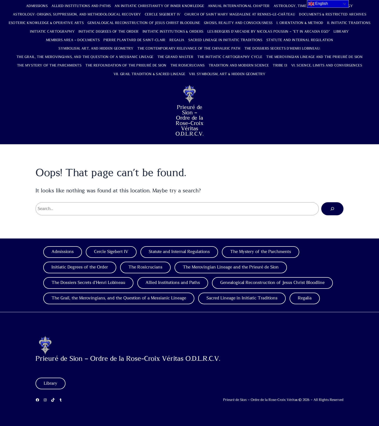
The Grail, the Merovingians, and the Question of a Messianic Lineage (84, 57)
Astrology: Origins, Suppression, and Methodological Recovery (77, 14)
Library (341, 31)
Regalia (176, 40)
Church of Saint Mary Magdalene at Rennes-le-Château (239, 14)
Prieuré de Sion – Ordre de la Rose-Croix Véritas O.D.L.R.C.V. (189, 121)
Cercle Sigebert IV (163, 14)
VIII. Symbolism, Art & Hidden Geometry (227, 74)
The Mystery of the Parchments (49, 65)
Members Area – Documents (73, 40)
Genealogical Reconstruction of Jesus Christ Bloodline (143, 23)
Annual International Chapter (239, 6)
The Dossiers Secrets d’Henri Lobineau (88, 283)
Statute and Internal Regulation (299, 40)
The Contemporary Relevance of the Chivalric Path (188, 48)
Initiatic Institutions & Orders (173, 31)
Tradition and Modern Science (239, 65)
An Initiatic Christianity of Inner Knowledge (159, 6)
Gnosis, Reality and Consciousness (238, 23)
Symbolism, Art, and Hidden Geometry (95, 48)
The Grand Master (175, 57)
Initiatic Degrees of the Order (109, 31)
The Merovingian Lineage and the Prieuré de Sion (314, 57)
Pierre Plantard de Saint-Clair (134, 40)
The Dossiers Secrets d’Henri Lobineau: (282, 48)
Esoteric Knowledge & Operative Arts (46, 23)
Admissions (37, 6)
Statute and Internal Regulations (179, 252)
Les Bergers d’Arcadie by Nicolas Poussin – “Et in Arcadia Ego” (268, 31)
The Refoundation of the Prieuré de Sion (125, 65)
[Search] (332, 208)
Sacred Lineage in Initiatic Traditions (225, 40)
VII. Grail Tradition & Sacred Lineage (149, 74)
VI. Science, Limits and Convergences (326, 65)
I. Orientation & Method (300, 23)
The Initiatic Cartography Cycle (229, 57)
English (318, 4)
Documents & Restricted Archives (332, 14)
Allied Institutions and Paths (81, 6)
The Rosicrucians (187, 65)
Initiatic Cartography (52, 31)
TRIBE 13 (280, 65)
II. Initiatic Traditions (348, 23)
